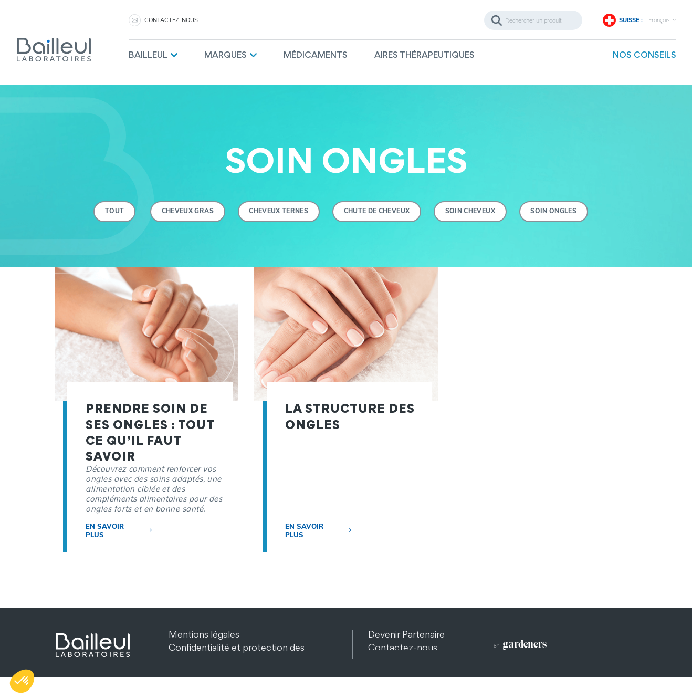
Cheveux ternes (278, 211)
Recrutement (396, 660)
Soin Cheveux (471, 211)
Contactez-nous (171, 20)
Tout (113, 211)
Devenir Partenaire (406, 634)
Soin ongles (554, 211)
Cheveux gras (187, 211)
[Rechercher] (533, 20)
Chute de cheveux (377, 211)
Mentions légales (204, 634)
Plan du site (192, 673)
